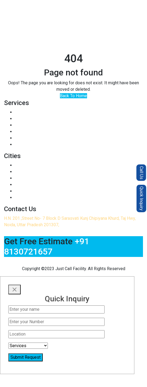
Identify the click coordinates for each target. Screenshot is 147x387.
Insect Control (28, 112)
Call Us (141, 172)
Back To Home (73, 95)
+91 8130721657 (46, 246)
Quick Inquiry (141, 198)
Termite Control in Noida (37, 191)
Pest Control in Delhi (34, 171)
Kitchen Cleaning (30, 138)
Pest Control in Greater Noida (42, 184)
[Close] (14, 289)
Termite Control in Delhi (37, 197)
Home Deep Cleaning (35, 144)
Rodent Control (29, 125)
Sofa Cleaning (28, 118)
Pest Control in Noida (35, 165)
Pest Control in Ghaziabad (39, 178)
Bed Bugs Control (31, 131)
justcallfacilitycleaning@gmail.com (70, 262)
